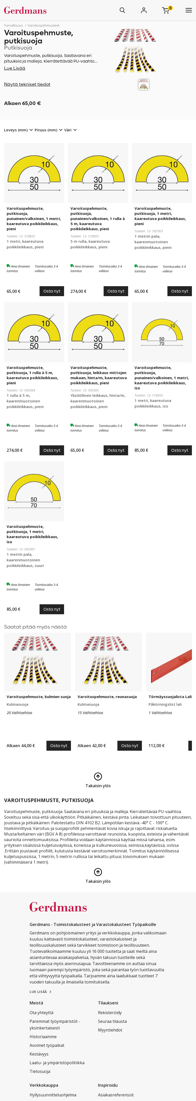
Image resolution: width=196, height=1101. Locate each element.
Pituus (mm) (46, 129)
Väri (67, 129)
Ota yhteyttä (41, 1012)
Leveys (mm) (16, 129)
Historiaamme (43, 1036)
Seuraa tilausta (112, 1021)
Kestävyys (39, 1054)
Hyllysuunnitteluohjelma (53, 1095)
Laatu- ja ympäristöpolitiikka (57, 1062)
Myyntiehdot (110, 1030)
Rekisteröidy (110, 1012)
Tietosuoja (40, 1071)
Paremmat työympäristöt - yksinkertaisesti (55, 1024)
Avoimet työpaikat (47, 1045)
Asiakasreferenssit (116, 1095)
